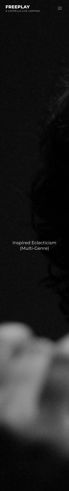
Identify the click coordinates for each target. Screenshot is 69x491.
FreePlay (18, 6)
